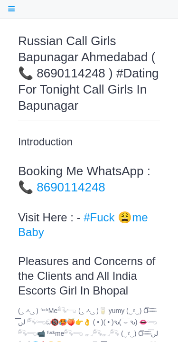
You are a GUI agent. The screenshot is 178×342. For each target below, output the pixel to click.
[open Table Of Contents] (11, 9)
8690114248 (71, 187)
